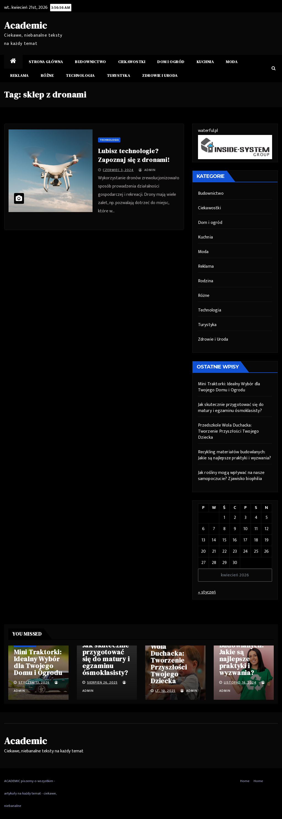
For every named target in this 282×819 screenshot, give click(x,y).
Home (245, 781)
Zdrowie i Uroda (160, 75)
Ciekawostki (131, 61)
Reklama (19, 75)
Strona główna (46, 61)
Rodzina (205, 281)
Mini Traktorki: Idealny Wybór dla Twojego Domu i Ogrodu (229, 387)
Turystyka (118, 75)
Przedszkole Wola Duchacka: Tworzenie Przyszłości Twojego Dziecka (228, 431)
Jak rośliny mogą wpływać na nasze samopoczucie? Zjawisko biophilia (231, 475)
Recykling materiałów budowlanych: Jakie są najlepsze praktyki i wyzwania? (234, 455)
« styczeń (207, 592)
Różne (47, 75)
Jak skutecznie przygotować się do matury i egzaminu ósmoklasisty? (231, 407)
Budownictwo (90, 61)
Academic (25, 25)
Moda (231, 61)
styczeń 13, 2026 (34, 682)
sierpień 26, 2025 (102, 682)
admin (147, 170)
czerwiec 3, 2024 (118, 170)
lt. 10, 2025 (165, 690)
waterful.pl (208, 130)
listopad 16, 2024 (240, 682)
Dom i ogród (171, 61)
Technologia (80, 75)
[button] (274, 68)
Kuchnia (205, 61)
